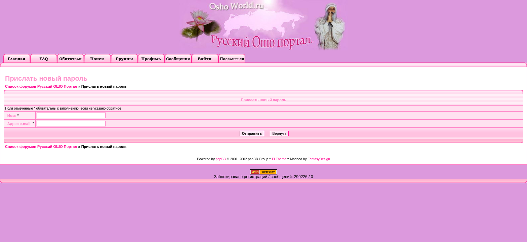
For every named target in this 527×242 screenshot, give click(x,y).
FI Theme (279, 159)
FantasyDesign (319, 159)
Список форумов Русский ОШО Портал (41, 86)
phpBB (221, 159)
